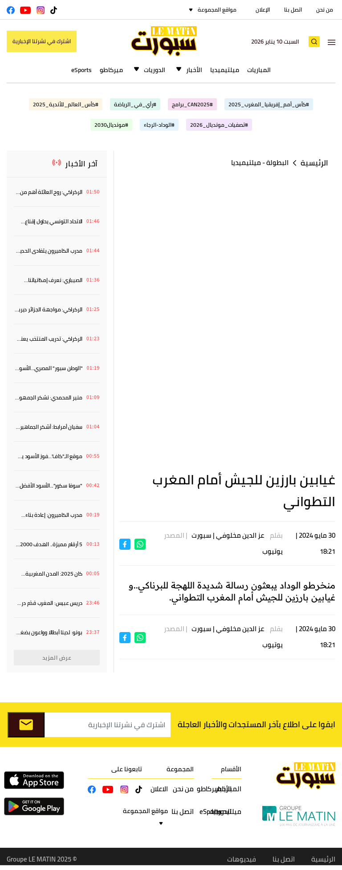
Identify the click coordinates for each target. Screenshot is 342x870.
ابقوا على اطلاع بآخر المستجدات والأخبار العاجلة (256, 724)
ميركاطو (111, 70)
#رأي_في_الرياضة (135, 104)
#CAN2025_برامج (192, 104)
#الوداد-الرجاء (159, 125)
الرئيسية (314, 163)
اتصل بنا (293, 9)
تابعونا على (126, 769)
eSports (81, 70)
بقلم (276, 535)
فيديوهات (241, 859)
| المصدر (177, 535)
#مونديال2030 (111, 125)
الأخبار (194, 70)
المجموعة (180, 769)
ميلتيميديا (224, 70)
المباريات (259, 70)
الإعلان (263, 9)
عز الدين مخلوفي (240, 535)
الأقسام (231, 769)
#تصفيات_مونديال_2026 (219, 125)
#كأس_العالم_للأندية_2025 (65, 104)
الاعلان (159, 788)
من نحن (324, 9)
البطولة (277, 162)
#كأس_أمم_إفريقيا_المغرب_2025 (268, 104)
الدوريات (154, 70)
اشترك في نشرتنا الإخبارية (41, 41)
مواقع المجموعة (217, 9)
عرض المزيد (57, 657)
